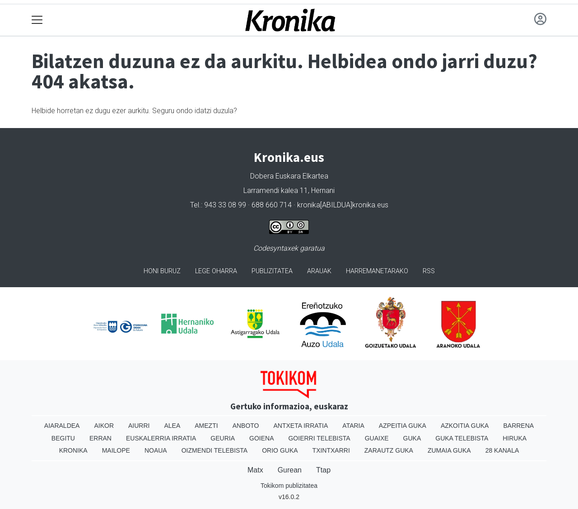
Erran (100, 438)
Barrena (518, 425)
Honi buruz (162, 271)
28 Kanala (502, 450)
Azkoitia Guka (465, 425)
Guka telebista (461, 438)
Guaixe (377, 438)
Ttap (323, 470)
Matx (255, 470)
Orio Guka (280, 450)
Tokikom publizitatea (289, 485)
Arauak (319, 271)
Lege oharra (216, 271)
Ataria (353, 425)
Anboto (246, 425)
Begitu (63, 438)
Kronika (73, 450)
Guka (412, 438)
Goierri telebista (319, 438)
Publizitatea (272, 271)
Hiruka (515, 438)
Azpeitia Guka (402, 425)
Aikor (104, 425)
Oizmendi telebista (215, 450)
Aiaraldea (62, 425)
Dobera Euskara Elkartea (289, 176)
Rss (429, 271)
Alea (172, 425)
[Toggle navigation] (37, 20)
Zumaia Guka (449, 450)
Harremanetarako (377, 271)
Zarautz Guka (388, 450)
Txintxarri (331, 450)
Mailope (116, 450)
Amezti (206, 425)
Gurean (290, 470)
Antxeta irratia (301, 425)
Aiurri (138, 425)
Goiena (261, 438)
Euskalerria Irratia (161, 438)
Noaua (155, 450)
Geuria (222, 438)
